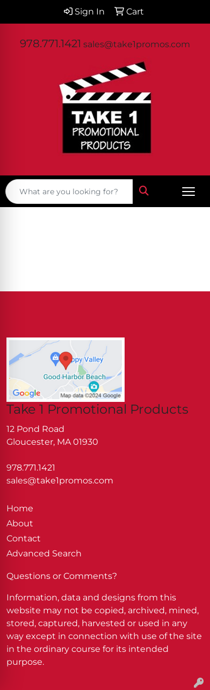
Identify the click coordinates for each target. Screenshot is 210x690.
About (19, 523)
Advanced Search (44, 553)
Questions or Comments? (61, 576)
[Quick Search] (69, 191)
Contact (23, 538)
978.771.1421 (50, 43)
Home (19, 508)
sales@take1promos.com (136, 44)
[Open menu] (188, 191)
